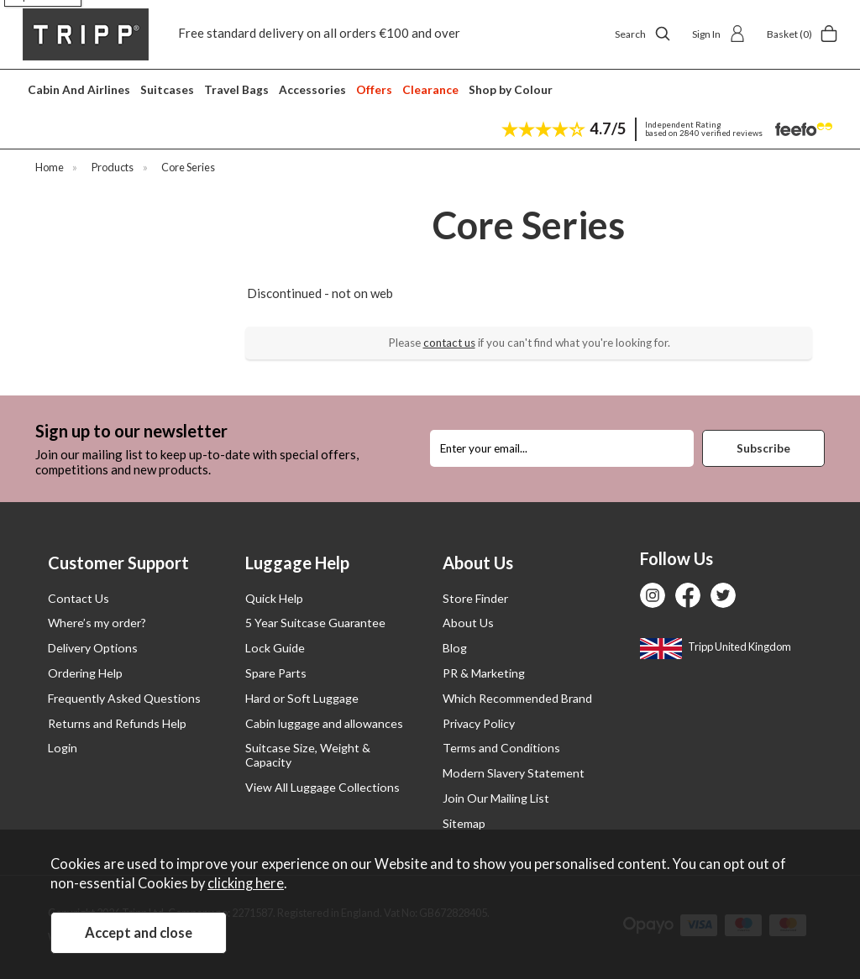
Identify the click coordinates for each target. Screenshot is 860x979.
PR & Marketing (484, 673)
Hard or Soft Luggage (302, 698)
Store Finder (475, 598)
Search (643, 33)
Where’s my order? (97, 622)
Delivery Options (93, 648)
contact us (449, 342)
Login (62, 748)
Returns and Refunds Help (117, 723)
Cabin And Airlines (79, 89)
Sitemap (464, 823)
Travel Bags (236, 89)
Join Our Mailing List (496, 798)
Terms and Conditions (501, 748)
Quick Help (274, 598)
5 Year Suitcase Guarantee (315, 622)
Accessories (312, 89)
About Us (468, 622)
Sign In (719, 33)
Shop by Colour (511, 89)
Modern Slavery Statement (514, 773)
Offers (374, 89)
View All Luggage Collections (322, 787)
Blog (455, 648)
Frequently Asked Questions (124, 698)
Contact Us (78, 598)
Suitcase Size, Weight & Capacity (307, 755)
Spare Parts (276, 673)
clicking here (245, 883)
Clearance (430, 89)
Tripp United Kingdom (715, 646)
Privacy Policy (479, 723)
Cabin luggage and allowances (324, 723)
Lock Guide (275, 648)
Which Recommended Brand (517, 698)
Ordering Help (85, 673)
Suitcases (167, 89)
